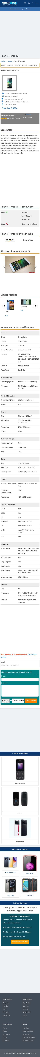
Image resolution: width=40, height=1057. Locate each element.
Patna (5, 1028)
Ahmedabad (27, 1012)
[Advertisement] (20, 32)
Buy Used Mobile (25, 9)
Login (30, 3)
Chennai (5, 1012)
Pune (4, 1009)
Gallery (18, 65)
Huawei (10, 61)
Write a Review (27, 118)
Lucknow (26, 1006)
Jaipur (25, 1015)
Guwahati (6, 1040)
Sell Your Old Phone (20, 903)
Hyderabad (6, 1015)
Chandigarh (6, 1034)
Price (3, 65)
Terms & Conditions (29, 1037)
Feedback (30, 1031)
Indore (5, 1031)
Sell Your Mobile (14, 9)
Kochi (5, 1037)
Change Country (28, 1040)
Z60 (22, 310)
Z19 (6, 316)
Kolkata (25, 1009)
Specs (24, 65)
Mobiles (3, 61)
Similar (10, 65)
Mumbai (5, 1006)
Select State (25, 3)
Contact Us (26, 1034)
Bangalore (6, 1003)
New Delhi (26, 1003)
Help (24, 1031)
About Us (26, 1028)
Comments (32, 65)
